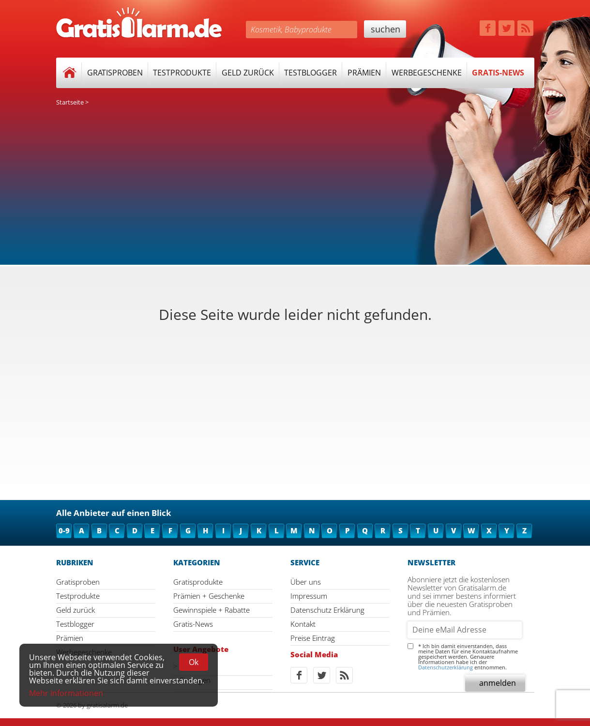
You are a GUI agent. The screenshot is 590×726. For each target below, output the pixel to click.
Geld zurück (248, 72)
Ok (193, 662)
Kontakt (303, 624)
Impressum (308, 596)
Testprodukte (182, 72)
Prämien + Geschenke (208, 596)
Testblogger (310, 72)
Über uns (305, 582)
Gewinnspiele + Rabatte (211, 610)
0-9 (64, 530)
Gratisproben (115, 72)
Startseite (70, 102)
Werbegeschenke (427, 72)
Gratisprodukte (198, 582)
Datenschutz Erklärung (327, 610)
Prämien (364, 72)
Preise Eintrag (312, 638)
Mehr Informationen (66, 693)
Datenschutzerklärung (445, 667)
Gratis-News (498, 72)
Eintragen (195, 680)
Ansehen (194, 666)
